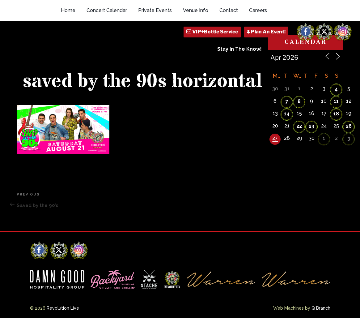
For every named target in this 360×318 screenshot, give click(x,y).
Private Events (155, 10)
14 (287, 114)
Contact (228, 10)
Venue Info (195, 10)
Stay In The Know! (239, 49)
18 (336, 114)
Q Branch (320, 308)
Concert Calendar (107, 10)
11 (336, 101)
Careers (258, 10)
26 (349, 126)
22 (299, 126)
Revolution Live (63, 308)
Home (68, 10)
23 (311, 126)
